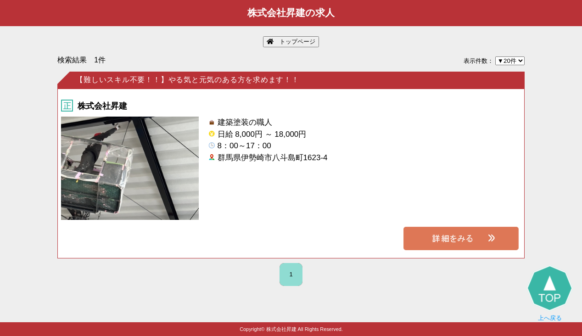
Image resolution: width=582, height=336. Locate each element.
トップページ (291, 41)
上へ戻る (550, 293)
